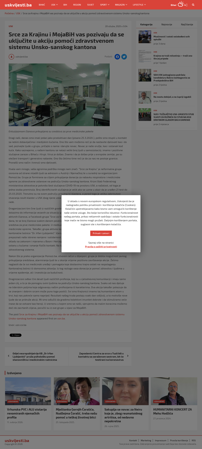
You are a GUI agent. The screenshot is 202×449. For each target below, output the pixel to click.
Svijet (90, 4)
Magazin (120, 4)
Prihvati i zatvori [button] (101, 233)
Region (77, 4)
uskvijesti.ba (18, 5)
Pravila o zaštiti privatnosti (101, 246)
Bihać (42, 4)
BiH (65, 4)
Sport (103, 4)
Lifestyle (138, 4)
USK (53, 4)
